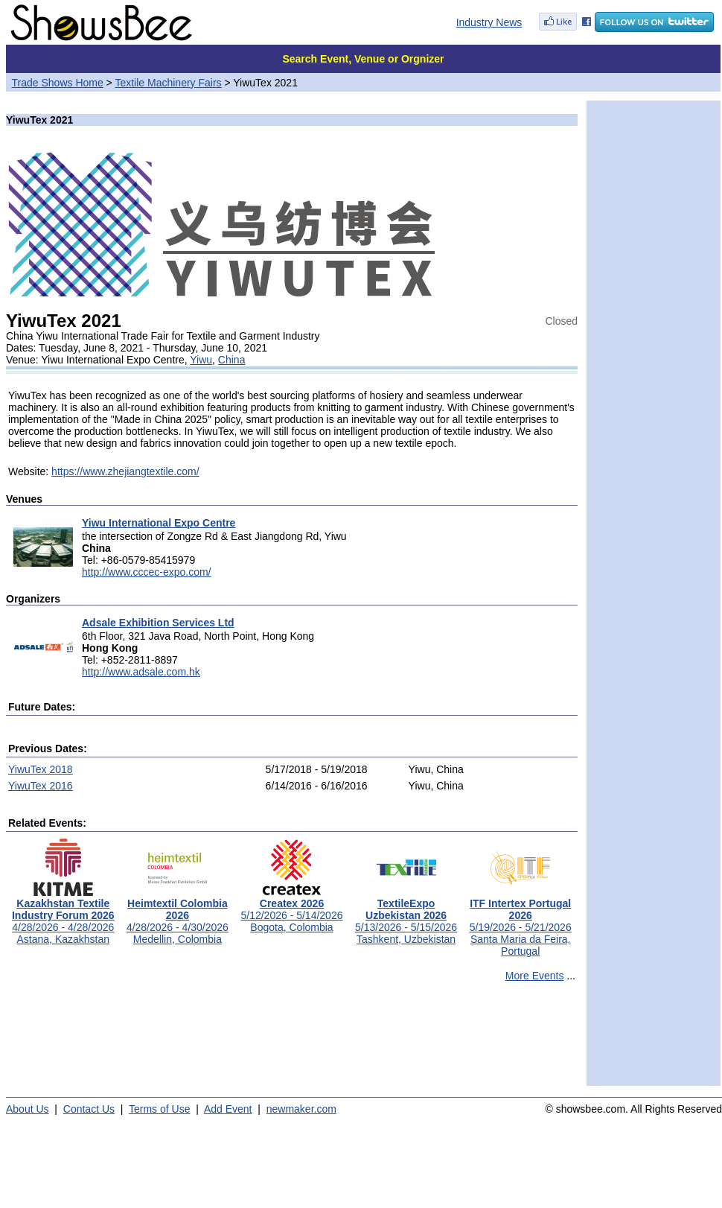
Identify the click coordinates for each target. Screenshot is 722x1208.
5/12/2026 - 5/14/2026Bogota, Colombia (291, 910)
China (232, 360)
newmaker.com (301, 1109)
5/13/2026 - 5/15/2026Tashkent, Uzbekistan (406, 916)
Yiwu (201, 360)
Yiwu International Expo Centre (158, 523)
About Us (27, 1109)
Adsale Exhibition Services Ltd (158, 623)
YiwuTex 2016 (40, 786)
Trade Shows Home (57, 83)
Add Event (228, 1109)
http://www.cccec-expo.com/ (146, 572)
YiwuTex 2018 (40, 769)
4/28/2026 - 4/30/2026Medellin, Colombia (178, 916)
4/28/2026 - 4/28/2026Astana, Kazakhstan (63, 916)
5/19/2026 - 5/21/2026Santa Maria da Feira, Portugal (521, 922)
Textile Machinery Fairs (168, 83)
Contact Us (89, 1109)
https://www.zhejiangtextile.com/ (125, 471)
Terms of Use (159, 1109)
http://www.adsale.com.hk (141, 672)
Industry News (489, 22)
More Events (534, 976)
